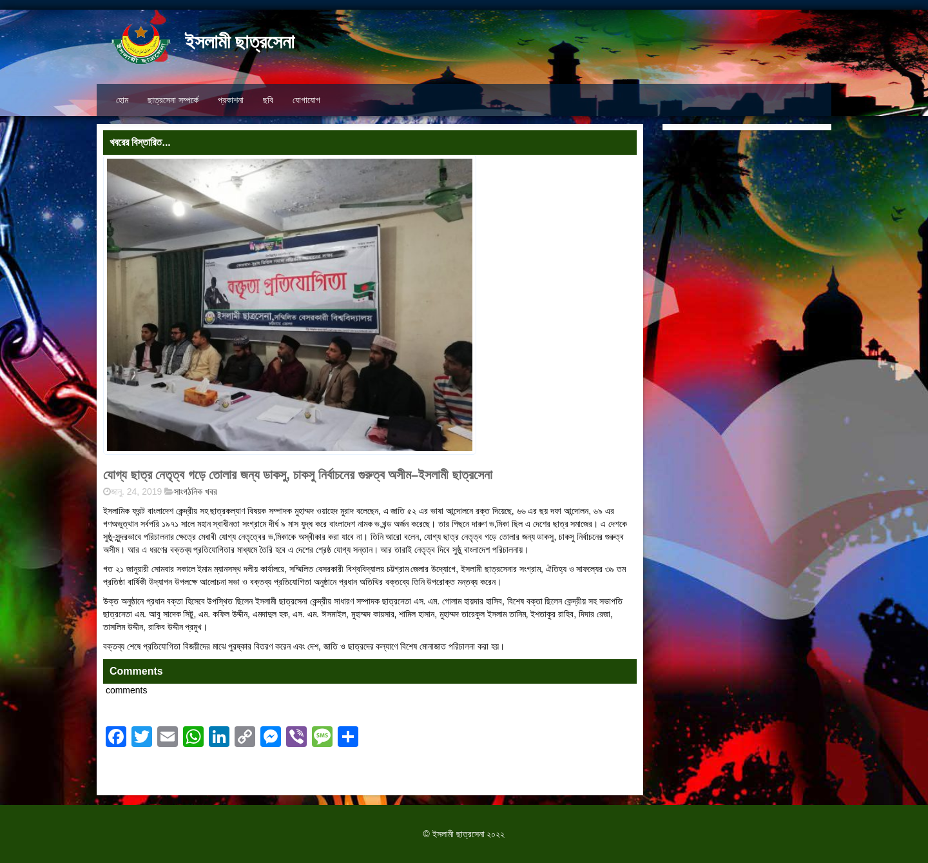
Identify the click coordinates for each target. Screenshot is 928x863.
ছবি (268, 100)
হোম (122, 100)
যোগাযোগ (306, 100)
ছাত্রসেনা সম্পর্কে (173, 100)
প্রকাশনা (231, 100)
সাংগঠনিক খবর (195, 491)
